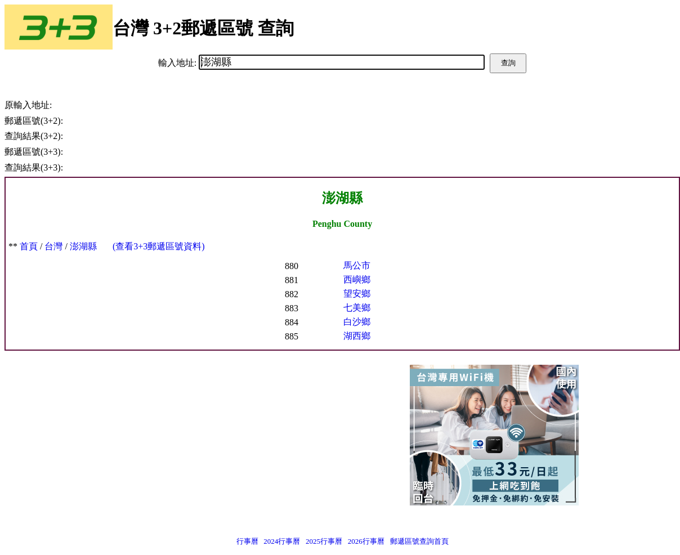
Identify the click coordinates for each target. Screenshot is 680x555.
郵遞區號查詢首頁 (419, 541)
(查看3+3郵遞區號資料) (159, 246)
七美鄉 (356, 307)
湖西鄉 (356, 336)
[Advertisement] (168, 438)
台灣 (53, 246)
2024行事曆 (281, 541)
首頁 (29, 246)
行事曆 (247, 541)
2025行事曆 (324, 541)
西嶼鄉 (356, 279)
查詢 (508, 63)
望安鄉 (356, 293)
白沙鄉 (356, 321)
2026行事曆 (366, 541)
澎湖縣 (83, 246)
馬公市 (356, 265)
